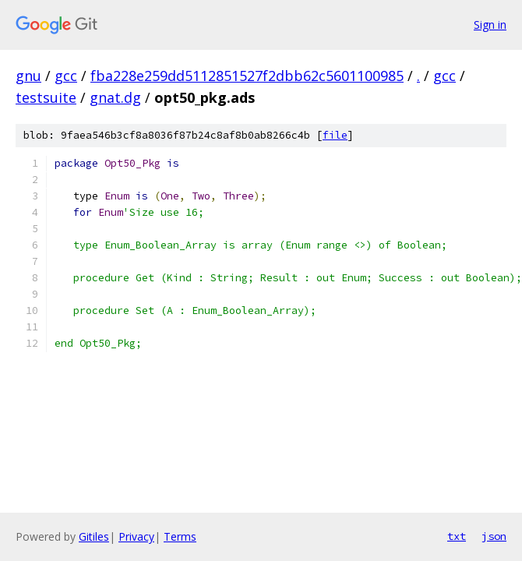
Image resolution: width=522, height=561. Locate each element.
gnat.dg (115, 97)
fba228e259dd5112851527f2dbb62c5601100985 (247, 75)
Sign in (490, 24)
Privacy (136, 536)
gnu (28, 75)
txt (456, 536)
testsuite (46, 97)
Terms (180, 536)
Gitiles (94, 536)
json (493, 536)
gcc (66, 75)
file (335, 135)
